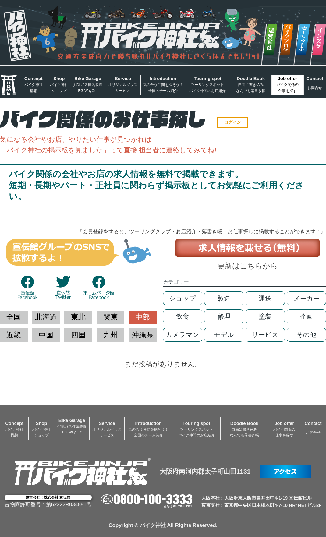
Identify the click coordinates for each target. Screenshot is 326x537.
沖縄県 (143, 335)
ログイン (232, 122)
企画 (306, 316)
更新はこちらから (248, 266)
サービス (265, 334)
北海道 (46, 317)
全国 (13, 317)
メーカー (306, 298)
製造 (224, 298)
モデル (224, 334)
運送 (265, 298)
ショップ (182, 298)
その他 (306, 334)
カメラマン (182, 334)
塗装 (265, 316)
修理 (224, 316)
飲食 (182, 316)
